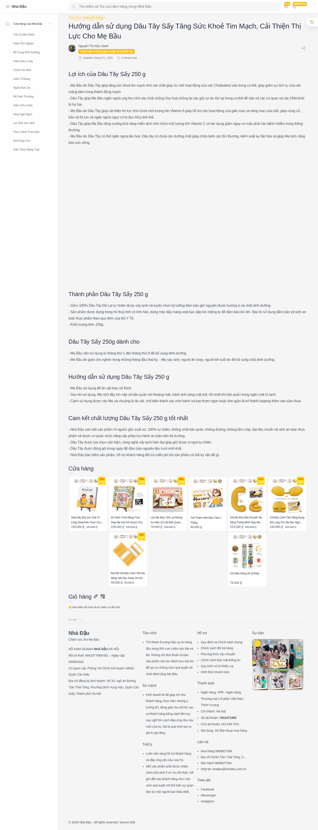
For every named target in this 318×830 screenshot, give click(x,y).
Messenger (208, 795)
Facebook (207, 789)
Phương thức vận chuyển (218, 654)
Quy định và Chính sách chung (221, 642)
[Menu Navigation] (8, 6)
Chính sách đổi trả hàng (217, 648)
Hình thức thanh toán (215, 672)
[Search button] (74, 6)
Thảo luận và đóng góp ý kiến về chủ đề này (106, 51)
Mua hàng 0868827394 (216, 751)
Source (124, 822)
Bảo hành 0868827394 (216, 763)
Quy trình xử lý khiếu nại (217, 666)
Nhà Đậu (19, 6)
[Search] (174, 6)
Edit (132, 822)
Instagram (207, 801)
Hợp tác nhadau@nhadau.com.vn (223, 769)
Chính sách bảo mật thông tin (220, 660)
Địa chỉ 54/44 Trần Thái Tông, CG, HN (224, 757)
